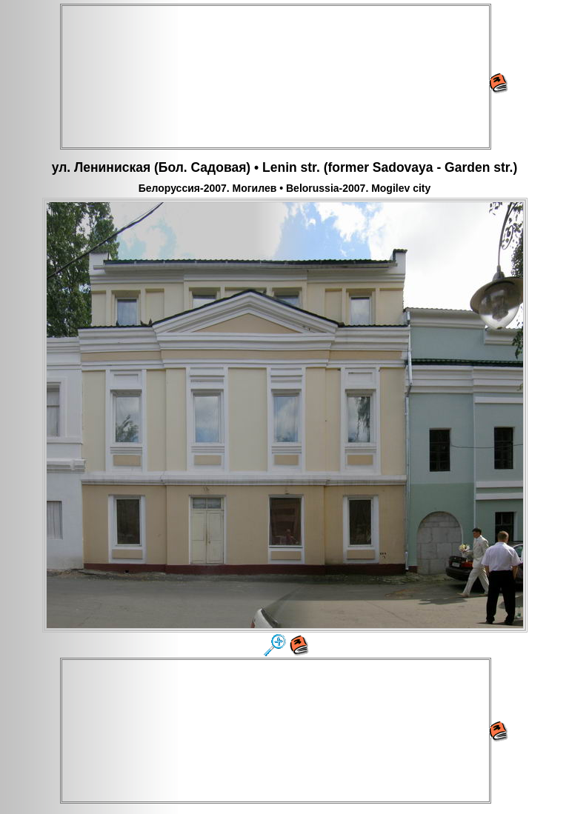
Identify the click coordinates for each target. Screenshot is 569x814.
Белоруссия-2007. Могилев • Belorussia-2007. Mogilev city (285, 188)
